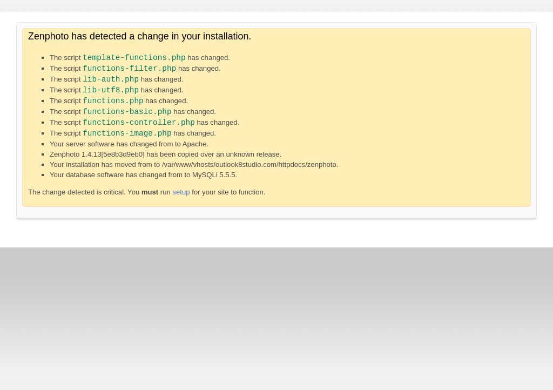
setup (181, 192)
